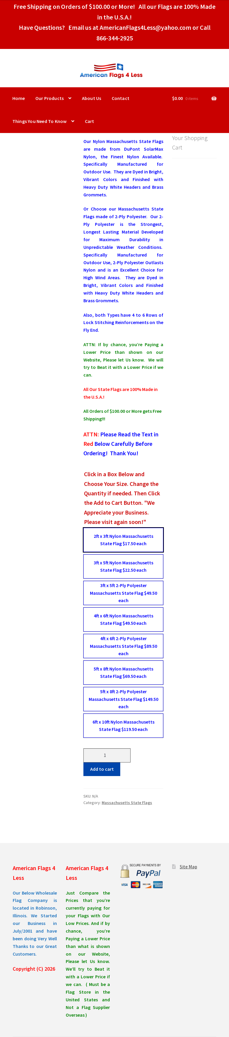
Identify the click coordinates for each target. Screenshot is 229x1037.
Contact (120, 98)
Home (18, 98)
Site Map (188, 867)
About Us (91, 98)
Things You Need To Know (39, 121)
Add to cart (102, 769)
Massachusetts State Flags (127, 802)
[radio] (123, 540)
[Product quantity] (107, 755)
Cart (89, 121)
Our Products (49, 98)
